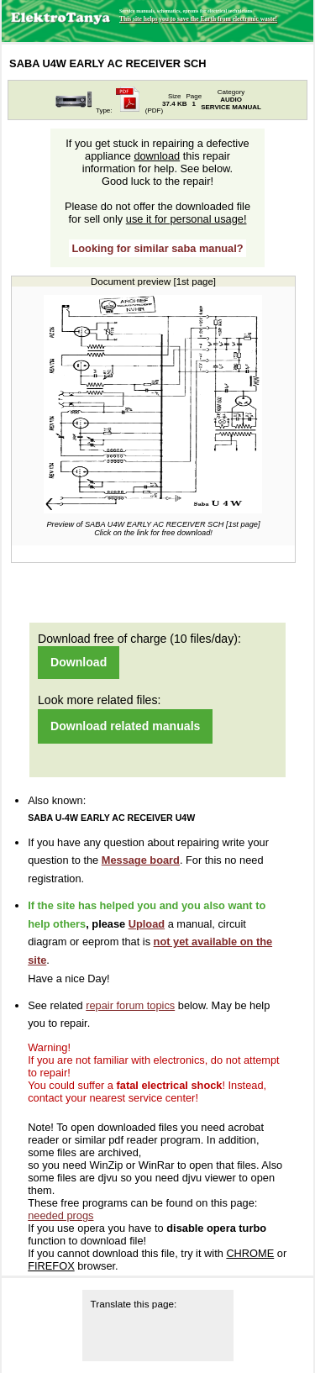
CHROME (250, 1253)
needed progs (60, 1215)
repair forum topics (130, 1005)
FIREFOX (51, 1266)
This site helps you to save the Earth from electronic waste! (198, 19)
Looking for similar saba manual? (157, 248)
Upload (147, 924)
